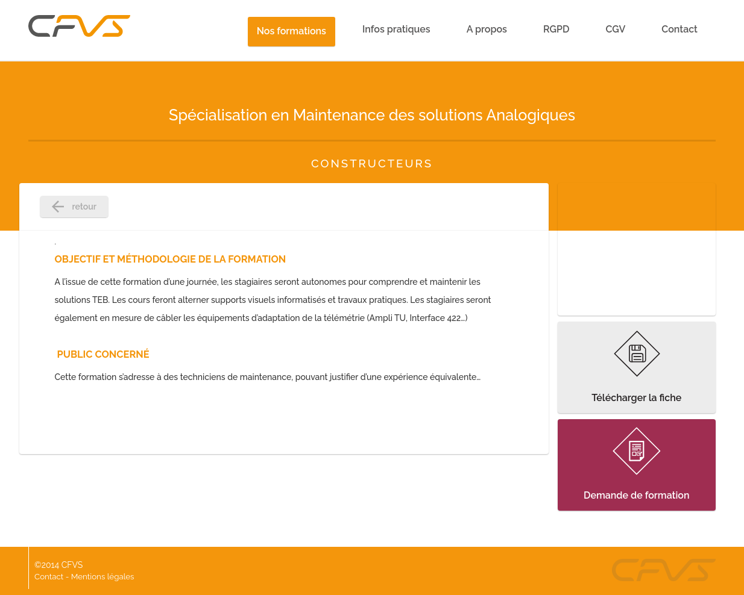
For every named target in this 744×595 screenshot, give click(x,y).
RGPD (556, 29)
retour (74, 207)
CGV (615, 29)
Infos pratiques (396, 29)
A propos (487, 29)
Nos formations (291, 31)
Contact (679, 29)
